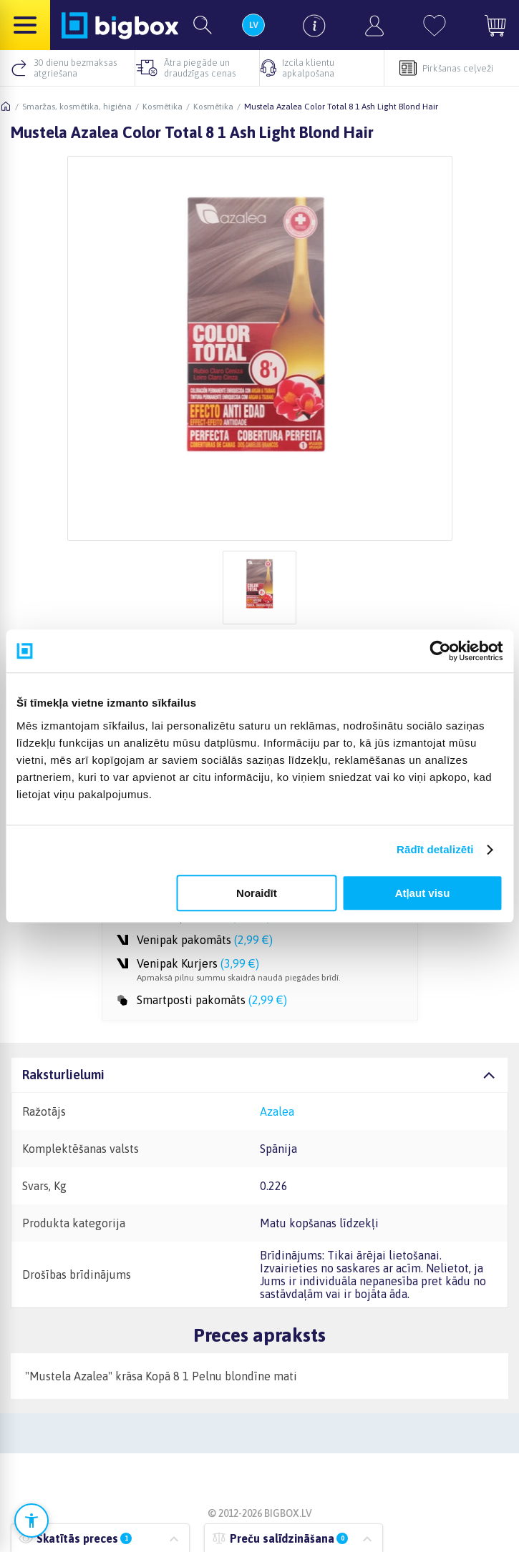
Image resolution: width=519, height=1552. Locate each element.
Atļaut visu (422, 893)
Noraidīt (256, 893)
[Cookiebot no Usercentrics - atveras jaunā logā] (440, 651)
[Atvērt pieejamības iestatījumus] (31, 1520)
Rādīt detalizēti (435, 849)
